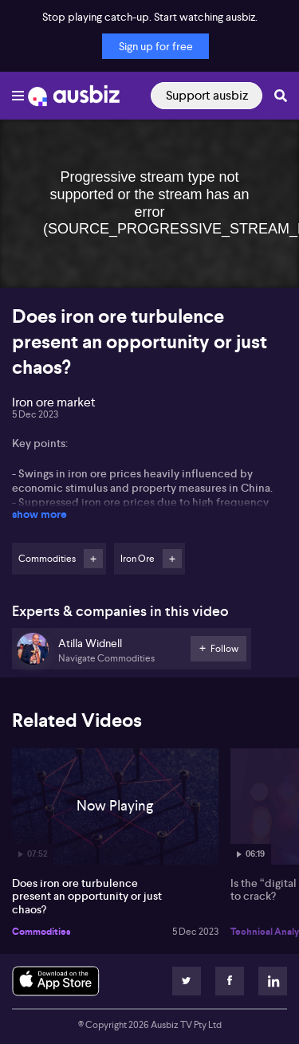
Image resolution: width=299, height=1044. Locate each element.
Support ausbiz (207, 95)
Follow (93, 558)
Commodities (41, 931)
